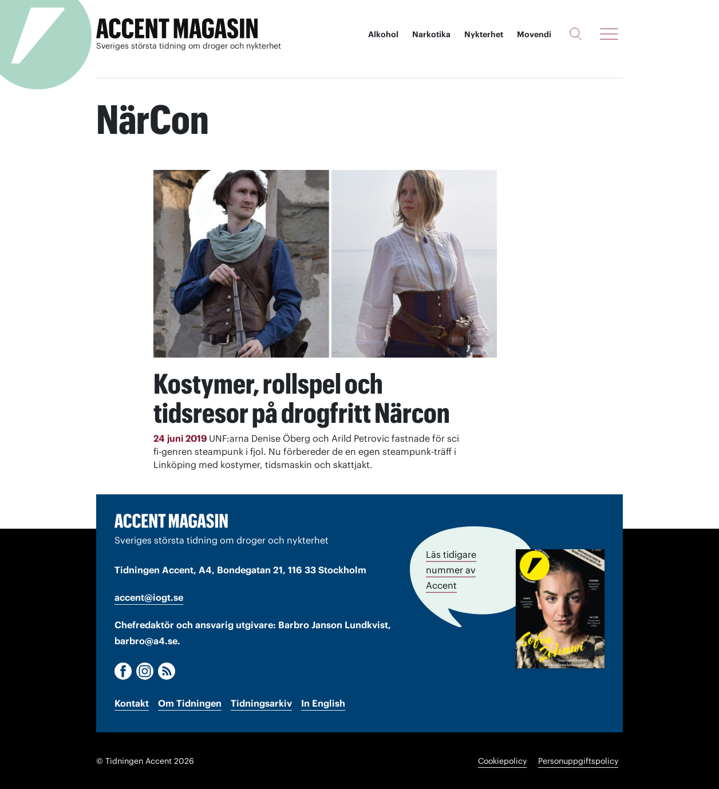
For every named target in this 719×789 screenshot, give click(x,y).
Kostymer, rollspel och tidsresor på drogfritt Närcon (306, 397)
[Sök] (575, 33)
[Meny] (609, 34)
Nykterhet (483, 34)
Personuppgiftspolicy (578, 760)
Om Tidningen (190, 702)
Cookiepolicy (502, 760)
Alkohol (383, 34)
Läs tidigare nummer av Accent (451, 569)
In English (323, 702)
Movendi (534, 34)
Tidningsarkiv (261, 702)
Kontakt (131, 702)
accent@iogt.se (148, 596)
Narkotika (431, 34)
